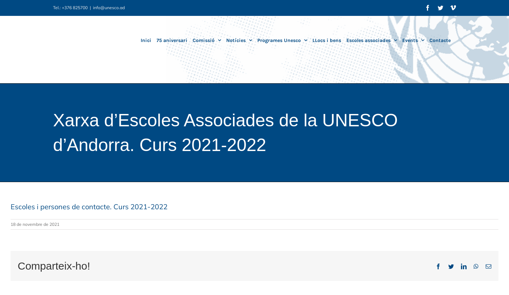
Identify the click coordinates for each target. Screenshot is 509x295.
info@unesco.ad (109, 7)
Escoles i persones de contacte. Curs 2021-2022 (89, 206)
